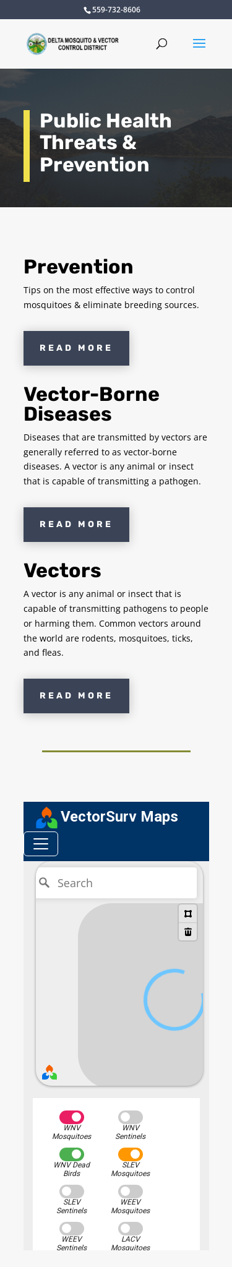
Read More (76, 348)
